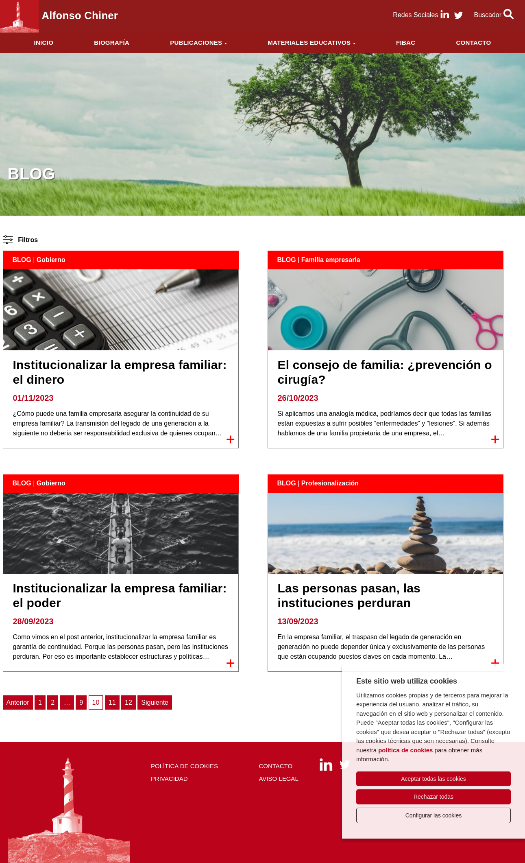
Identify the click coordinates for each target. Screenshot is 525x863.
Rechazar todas (433, 796)
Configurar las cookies (433, 815)
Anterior (18, 702)
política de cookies (405, 750)
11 (112, 702)
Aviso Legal (278, 778)
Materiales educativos (309, 42)
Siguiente (154, 702)
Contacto (473, 42)
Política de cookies (184, 765)
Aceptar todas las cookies (433, 779)
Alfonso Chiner (80, 15)
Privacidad (169, 778)
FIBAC (405, 42)
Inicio (44, 42)
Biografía (111, 42)
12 (128, 702)
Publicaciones (196, 42)
